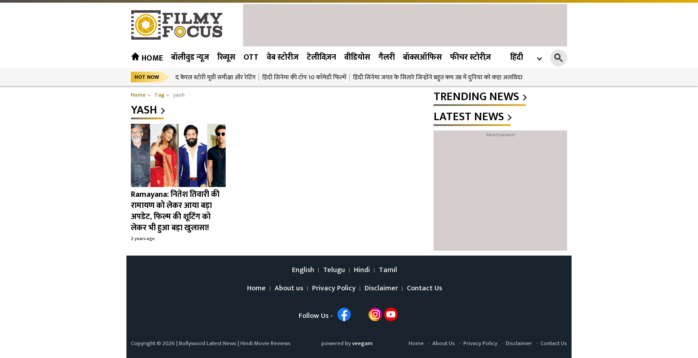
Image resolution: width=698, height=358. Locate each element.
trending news (476, 97)
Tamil (388, 270)
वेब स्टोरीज (283, 57)
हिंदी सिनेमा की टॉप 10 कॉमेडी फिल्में (304, 77)
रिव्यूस (226, 57)
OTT (251, 57)
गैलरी (386, 57)
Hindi (362, 270)
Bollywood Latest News (208, 343)
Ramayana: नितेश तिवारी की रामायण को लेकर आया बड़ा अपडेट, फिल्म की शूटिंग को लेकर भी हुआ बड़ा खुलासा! (175, 211)
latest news (469, 117)
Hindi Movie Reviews (265, 343)
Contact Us (424, 288)
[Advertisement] (405, 24)
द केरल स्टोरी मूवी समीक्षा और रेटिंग (215, 77)
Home (147, 58)
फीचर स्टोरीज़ (470, 57)
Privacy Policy (334, 288)
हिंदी (516, 58)
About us (289, 288)
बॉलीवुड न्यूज (190, 57)
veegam (362, 343)
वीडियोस (357, 57)
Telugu (334, 270)
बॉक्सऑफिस (422, 57)
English (303, 270)
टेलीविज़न (321, 57)
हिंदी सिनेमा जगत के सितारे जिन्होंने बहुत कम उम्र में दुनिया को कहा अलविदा (438, 77)
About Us (443, 343)
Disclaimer (381, 288)
